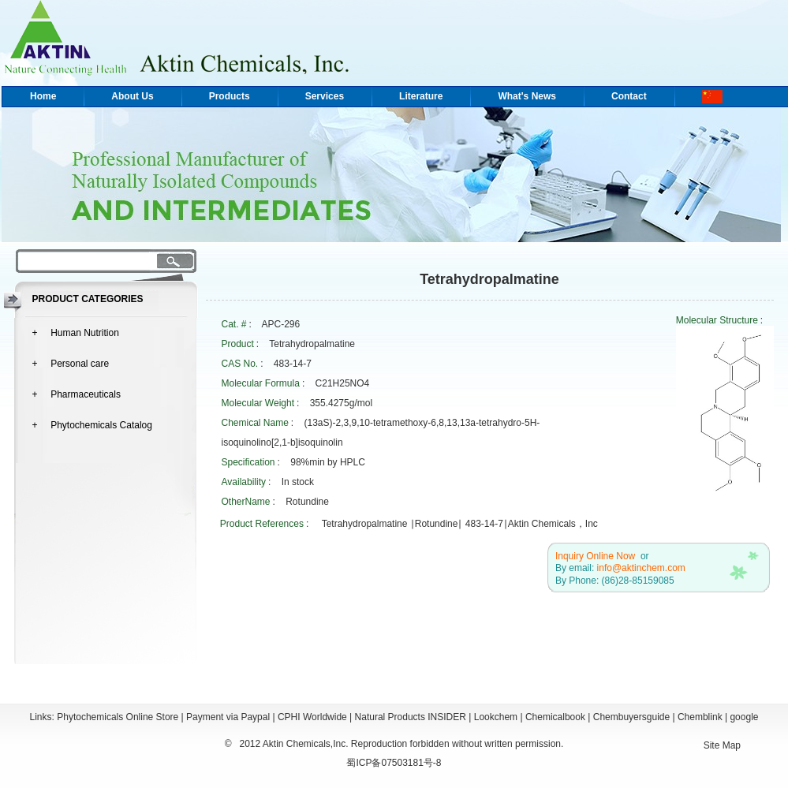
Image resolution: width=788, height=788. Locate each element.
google (744, 717)
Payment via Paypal (228, 717)
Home (43, 96)
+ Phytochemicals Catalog (92, 425)
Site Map (722, 745)
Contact (629, 96)
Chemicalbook (555, 717)
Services (324, 96)
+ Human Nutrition (75, 332)
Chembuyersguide (631, 717)
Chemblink (700, 717)
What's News (527, 96)
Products (229, 96)
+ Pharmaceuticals (76, 394)
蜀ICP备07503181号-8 (393, 762)
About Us (132, 96)
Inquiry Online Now (595, 556)
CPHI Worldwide (312, 717)
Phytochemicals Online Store (117, 717)
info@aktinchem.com (641, 567)
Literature (421, 96)
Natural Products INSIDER (410, 717)
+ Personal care (71, 363)
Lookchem (495, 717)
